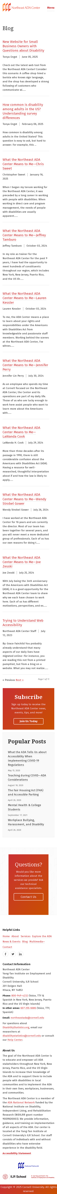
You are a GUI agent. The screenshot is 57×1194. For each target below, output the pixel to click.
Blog (25, 941)
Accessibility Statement (17, 1153)
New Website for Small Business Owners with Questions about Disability (23, 46)
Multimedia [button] (37, 941)
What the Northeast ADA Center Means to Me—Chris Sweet (23, 164)
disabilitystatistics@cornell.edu (22, 1035)
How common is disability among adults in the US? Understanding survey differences (23, 111)
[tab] (28, 7)
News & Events (11, 941)
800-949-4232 (19, 995)
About (15, 936)
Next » (20, 680)
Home (6, 936)
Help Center (14, 1039)
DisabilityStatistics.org (16, 1027)
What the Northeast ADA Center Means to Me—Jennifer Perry (25, 365)
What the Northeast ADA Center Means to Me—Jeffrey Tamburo (24, 235)
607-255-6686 (28, 1008)
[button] (50, 7)
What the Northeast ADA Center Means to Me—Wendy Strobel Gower (24, 499)
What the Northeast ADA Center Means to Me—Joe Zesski (22, 562)
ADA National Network (21, 1102)
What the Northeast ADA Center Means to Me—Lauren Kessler (24, 298)
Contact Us (28, 897)
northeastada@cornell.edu (27, 1017)
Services (25, 936)
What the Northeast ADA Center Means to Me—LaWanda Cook (21, 432)
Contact (7, 947)
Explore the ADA (42, 936)
